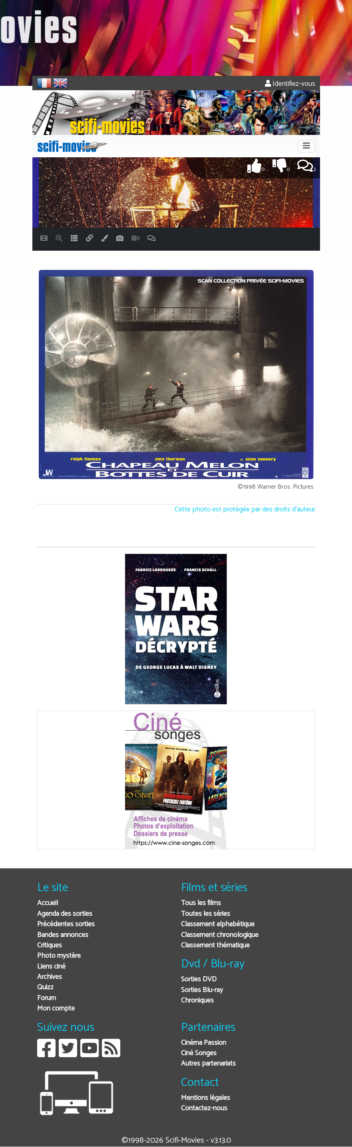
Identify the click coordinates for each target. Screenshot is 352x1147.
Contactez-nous (204, 1108)
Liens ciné (51, 967)
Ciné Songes (199, 1053)
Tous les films (201, 903)
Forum (46, 998)
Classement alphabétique (218, 924)
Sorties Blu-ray (202, 990)
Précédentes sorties (66, 924)
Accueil (47, 903)
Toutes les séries (205, 914)
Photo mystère (59, 956)
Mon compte (56, 1008)
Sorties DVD (199, 979)
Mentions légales (205, 1098)
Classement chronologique (220, 935)
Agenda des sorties (64, 914)
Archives (49, 977)
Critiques (49, 945)
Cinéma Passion (203, 1043)
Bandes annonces (62, 935)
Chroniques (197, 1000)
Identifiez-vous (290, 84)
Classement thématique (215, 945)
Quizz (45, 987)
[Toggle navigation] (306, 146)
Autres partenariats (208, 1064)
